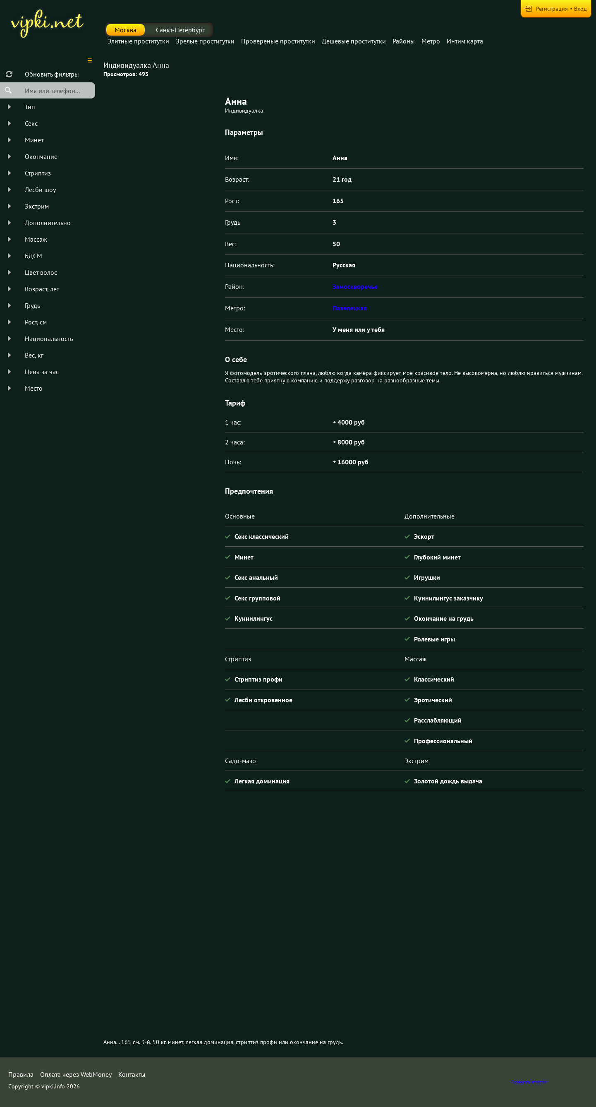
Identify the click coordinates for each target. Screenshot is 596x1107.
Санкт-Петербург (180, 30)
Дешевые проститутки (354, 41)
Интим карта (465, 41)
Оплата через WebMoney (76, 1074)
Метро (430, 41)
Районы (404, 41)
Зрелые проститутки (205, 41)
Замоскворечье (355, 286)
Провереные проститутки (278, 41)
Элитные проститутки (138, 41)
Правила (21, 1074)
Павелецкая (350, 308)
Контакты (132, 1074)
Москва (125, 30)
